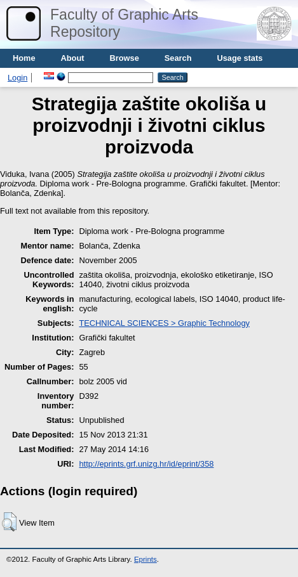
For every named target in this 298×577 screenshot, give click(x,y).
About (73, 58)
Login (17, 77)
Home (24, 58)
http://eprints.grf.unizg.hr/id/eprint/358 (146, 464)
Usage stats (239, 58)
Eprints (145, 559)
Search (178, 58)
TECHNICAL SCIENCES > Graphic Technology (164, 323)
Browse (124, 58)
